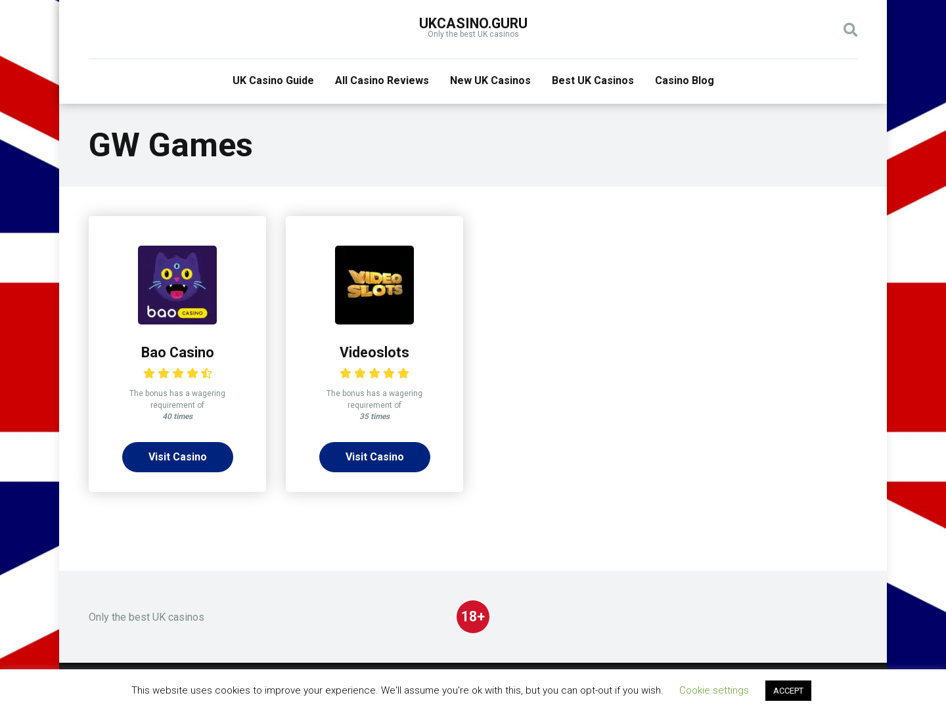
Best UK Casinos (593, 80)
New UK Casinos (490, 80)
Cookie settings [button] (714, 690)
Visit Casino (177, 457)
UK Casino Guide (273, 80)
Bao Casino (177, 352)
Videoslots (374, 352)
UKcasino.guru (473, 23)
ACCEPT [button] (788, 691)
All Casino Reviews (382, 80)
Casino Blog (684, 80)
